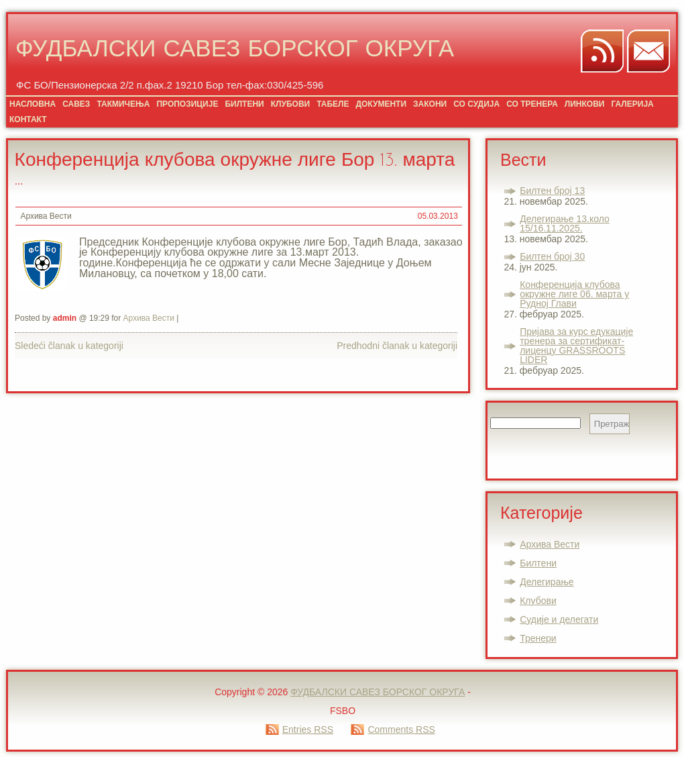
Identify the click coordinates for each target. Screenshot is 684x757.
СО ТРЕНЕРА (532, 104)
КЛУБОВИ (290, 104)
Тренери (538, 638)
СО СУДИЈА (476, 104)
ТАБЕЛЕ (333, 104)
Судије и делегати (559, 619)
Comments (401, 729)
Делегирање (546, 581)
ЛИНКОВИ (585, 104)
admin (64, 318)
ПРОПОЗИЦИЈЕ (187, 104)
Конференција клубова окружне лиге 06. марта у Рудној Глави (574, 294)
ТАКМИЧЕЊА (123, 104)
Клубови (538, 600)
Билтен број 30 (552, 256)
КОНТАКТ (28, 119)
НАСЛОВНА (32, 104)
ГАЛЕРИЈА (632, 104)
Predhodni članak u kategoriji (397, 345)
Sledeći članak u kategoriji (69, 345)
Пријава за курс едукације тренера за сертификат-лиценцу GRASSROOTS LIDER (576, 345)
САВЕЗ (76, 104)
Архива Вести (45, 216)
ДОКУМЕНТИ (380, 104)
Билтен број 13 (552, 190)
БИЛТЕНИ (244, 104)
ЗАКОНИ (430, 104)
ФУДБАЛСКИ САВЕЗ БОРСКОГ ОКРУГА (234, 50)
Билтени (538, 563)
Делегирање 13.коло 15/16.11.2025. (565, 223)
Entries (307, 729)
